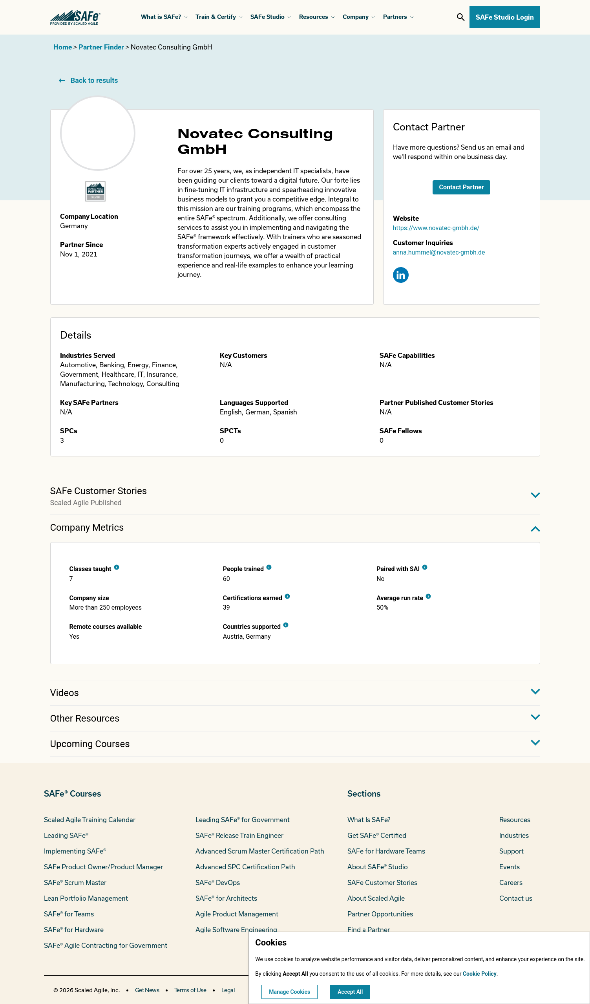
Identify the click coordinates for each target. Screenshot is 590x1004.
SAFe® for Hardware (74, 929)
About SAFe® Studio (377, 866)
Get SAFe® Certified (376, 835)
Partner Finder (101, 47)
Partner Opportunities (380, 914)
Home (62, 47)
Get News (147, 990)
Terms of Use (190, 990)
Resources (514, 819)
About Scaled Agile (376, 898)
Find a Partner (368, 929)
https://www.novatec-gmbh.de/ (436, 228)
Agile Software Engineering (236, 929)
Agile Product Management (236, 914)
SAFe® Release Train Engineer (239, 835)
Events (509, 866)
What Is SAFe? (368, 819)
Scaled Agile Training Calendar (89, 819)
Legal (228, 990)
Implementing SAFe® (75, 851)
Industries (514, 835)
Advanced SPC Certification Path (245, 866)
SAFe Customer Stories (382, 882)
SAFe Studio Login (505, 17)
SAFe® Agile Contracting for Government (105, 945)
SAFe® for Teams (69, 914)
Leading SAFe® (66, 835)
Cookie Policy (480, 974)
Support (511, 851)
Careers (510, 882)
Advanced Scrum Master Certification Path (259, 851)
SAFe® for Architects (226, 898)
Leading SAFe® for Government (242, 819)
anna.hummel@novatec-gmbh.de (439, 252)
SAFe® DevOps (217, 882)
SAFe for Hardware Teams (386, 851)
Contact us (515, 898)
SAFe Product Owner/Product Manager (103, 866)
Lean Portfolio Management (86, 898)
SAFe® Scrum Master (75, 882)
